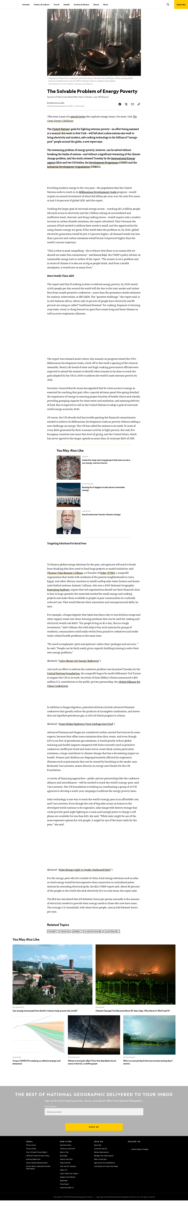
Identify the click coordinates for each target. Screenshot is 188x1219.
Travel (56, 4)
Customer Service (100, 1167)
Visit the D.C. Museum (68, 1185)
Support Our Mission (67, 1196)
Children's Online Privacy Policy (37, 1174)
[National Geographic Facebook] (134, 1163)
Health (67, 4)
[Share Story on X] (126, 113)
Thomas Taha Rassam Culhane (65, 588)
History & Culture (41, 4)
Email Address (51, 1125)
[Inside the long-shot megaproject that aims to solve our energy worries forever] (94, 480)
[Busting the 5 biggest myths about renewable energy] (94, 507)
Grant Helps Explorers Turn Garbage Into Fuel (86, 742)
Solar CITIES (107, 588)
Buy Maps (63, 1174)
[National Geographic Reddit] (159, 1163)
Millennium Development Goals (97, 204)
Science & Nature (81, 4)
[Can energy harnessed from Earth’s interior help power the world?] (52, 997)
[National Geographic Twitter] (139, 1163)
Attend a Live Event (67, 1167)
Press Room (64, 1203)
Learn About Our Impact (69, 1192)
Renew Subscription (101, 1171)
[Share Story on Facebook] (120, 113)
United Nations (60, 138)
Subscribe (97, 1164)
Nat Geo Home (65, 1164)
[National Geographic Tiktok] (154, 1163)
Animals (26, 4)
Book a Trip (64, 1171)
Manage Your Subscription (103, 1174)
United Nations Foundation (63, 689)
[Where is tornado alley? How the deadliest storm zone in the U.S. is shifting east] (94, 1059)
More (105, 4)
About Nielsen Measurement (37, 1181)
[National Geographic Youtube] (144, 1163)
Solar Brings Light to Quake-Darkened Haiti (85, 888)
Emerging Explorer (58, 605)
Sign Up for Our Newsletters (104, 1181)
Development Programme (104, 171)
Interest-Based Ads (33, 1178)
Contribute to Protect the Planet (106, 1185)
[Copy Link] (139, 113)
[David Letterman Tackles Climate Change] (94, 534)
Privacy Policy (31, 1167)
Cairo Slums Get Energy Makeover (79, 676)
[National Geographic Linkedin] (149, 1163)
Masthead (63, 1199)
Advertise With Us (67, 1206)
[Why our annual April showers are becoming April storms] (149, 1059)
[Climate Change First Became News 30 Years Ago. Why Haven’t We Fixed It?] (135, 997)
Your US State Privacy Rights (36, 1171)
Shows (96, 4)
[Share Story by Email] (132, 113)
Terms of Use (31, 1164)
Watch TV (63, 1188)
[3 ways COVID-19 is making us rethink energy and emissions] (39, 1059)
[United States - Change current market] (138, 1168)
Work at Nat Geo (100, 1178)
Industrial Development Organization (68, 176)
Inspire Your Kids (66, 1178)
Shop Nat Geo (65, 1181)
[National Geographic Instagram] (129, 1163)
